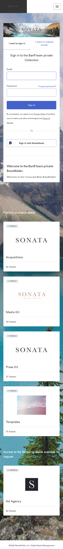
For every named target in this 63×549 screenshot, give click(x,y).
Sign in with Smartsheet (26, 143)
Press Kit (12, 367)
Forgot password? (47, 86)
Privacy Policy (40, 114)
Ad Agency (13, 501)
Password (12, 86)
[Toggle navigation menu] (57, 6)
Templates (13, 422)
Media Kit (12, 312)
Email (9, 69)
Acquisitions (14, 257)
